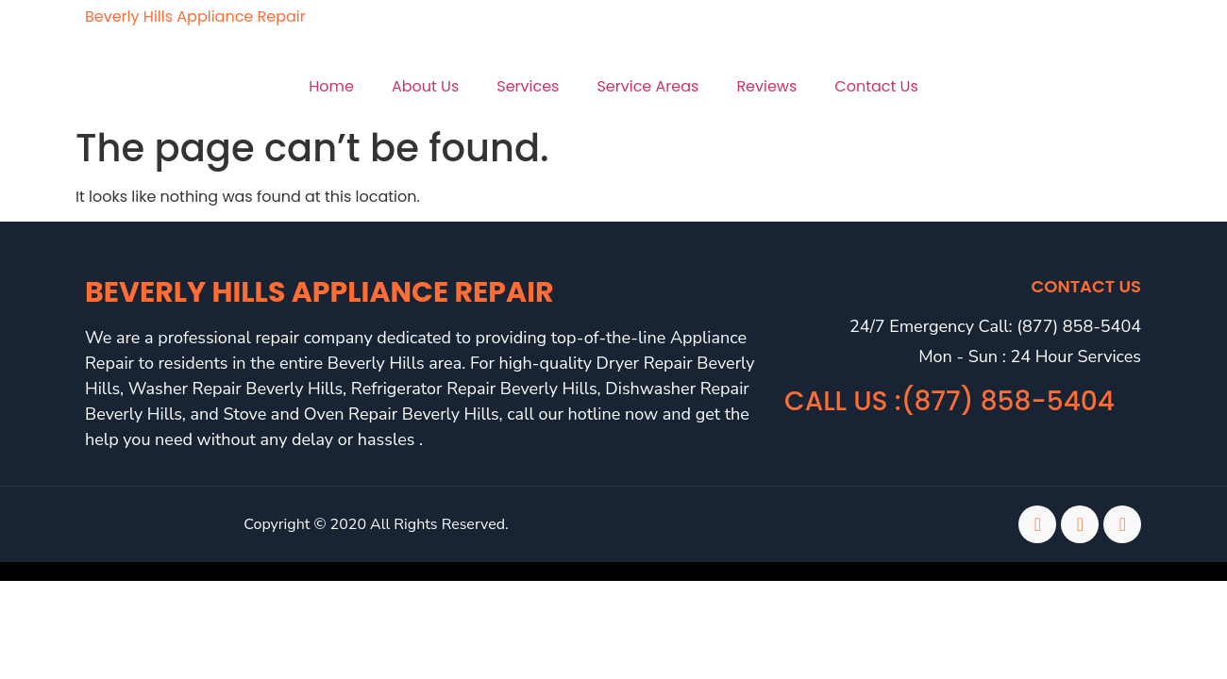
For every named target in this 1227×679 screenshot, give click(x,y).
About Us (425, 86)
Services (527, 86)
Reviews (766, 86)
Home (331, 86)
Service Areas (647, 86)
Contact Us (875, 86)
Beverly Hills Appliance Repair (195, 16)
